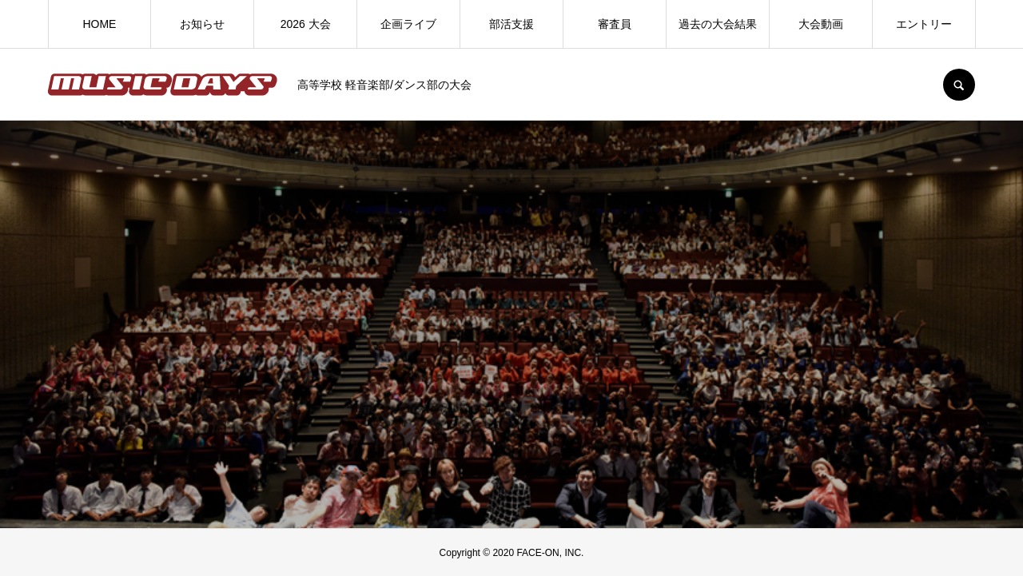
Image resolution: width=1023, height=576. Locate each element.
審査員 (614, 24)
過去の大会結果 (718, 24)
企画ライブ (408, 24)
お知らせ (202, 24)
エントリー (924, 24)
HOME (99, 24)
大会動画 (820, 24)
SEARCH (959, 85)
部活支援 (511, 24)
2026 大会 (306, 24)
